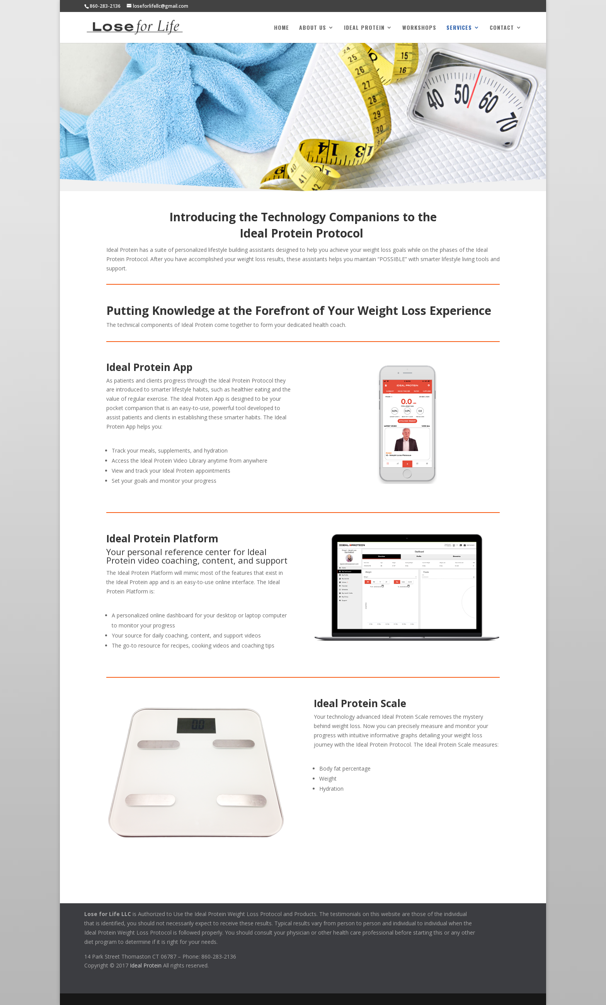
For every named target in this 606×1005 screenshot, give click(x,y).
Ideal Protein (364, 28)
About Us (312, 28)
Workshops (419, 28)
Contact (502, 28)
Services (459, 28)
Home (281, 28)
